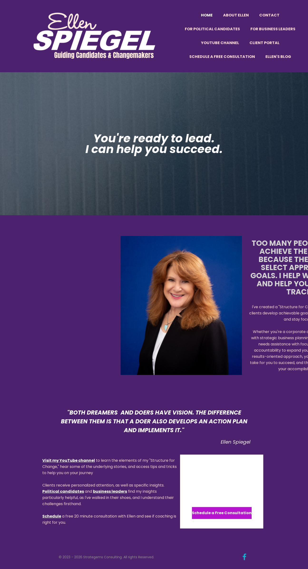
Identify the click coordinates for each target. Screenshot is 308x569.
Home (207, 15)
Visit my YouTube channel (68, 460)
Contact (269, 15)
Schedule (51, 516)
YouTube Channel (220, 43)
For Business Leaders (272, 29)
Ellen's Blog (278, 56)
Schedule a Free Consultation (222, 56)
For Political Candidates (212, 29)
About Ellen (236, 15)
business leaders (110, 491)
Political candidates (63, 491)
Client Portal (264, 43)
